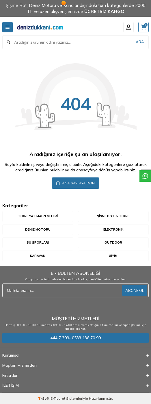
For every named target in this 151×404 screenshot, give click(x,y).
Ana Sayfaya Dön (75, 183)
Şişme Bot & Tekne (113, 216)
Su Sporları (38, 242)
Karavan (37, 256)
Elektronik (113, 229)
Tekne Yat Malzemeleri (38, 216)
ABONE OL (134, 290)
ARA (140, 42)
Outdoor (113, 242)
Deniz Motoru (38, 229)
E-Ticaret (58, 398)
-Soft (44, 398)
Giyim (113, 256)
